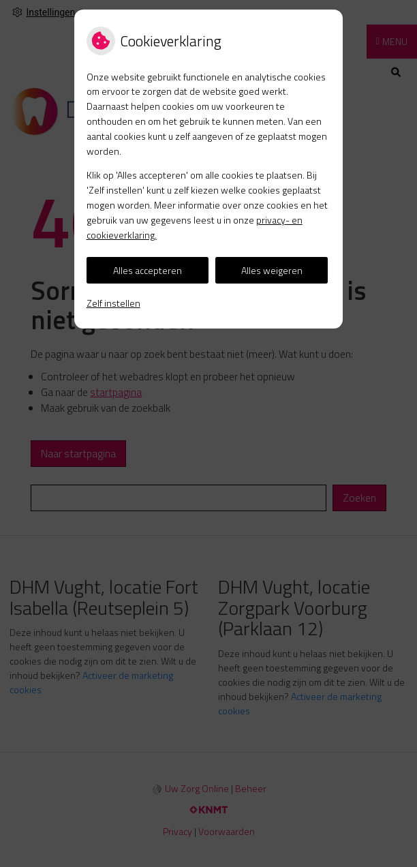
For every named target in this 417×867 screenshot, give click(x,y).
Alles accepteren (147, 270)
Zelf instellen (113, 303)
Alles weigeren (272, 270)
